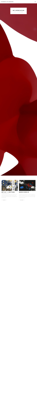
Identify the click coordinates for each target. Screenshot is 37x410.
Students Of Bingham (7, 1)
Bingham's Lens (7, 193)
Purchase (4, 200)
